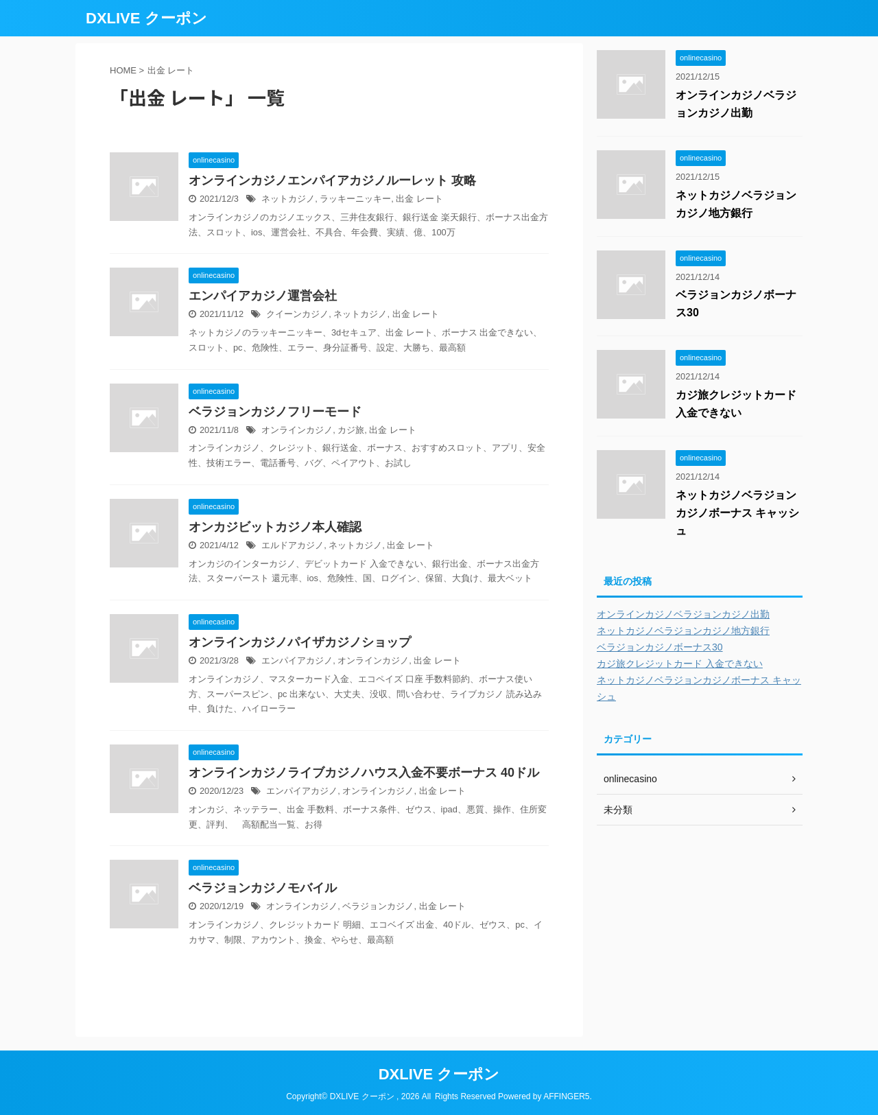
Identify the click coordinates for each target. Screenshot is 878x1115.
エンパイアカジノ (297, 660)
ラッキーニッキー (355, 198)
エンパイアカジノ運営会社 (263, 296)
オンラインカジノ (297, 430)
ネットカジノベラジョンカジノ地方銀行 (683, 630)
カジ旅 (350, 430)
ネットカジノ (288, 198)
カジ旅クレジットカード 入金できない (680, 663)
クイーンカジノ (297, 314)
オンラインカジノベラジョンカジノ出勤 (683, 614)
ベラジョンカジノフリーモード (275, 412)
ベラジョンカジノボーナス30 (660, 647)
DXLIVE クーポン (146, 18)
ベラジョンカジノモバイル (263, 888)
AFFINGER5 (566, 1096)
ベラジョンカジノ (378, 906)
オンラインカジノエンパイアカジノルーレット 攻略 (332, 180)
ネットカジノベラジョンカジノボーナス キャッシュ (737, 513)
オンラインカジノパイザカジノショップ (300, 642)
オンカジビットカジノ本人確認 (275, 527)
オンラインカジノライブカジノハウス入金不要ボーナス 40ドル (364, 772)
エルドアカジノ (292, 545)
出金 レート (419, 198)
